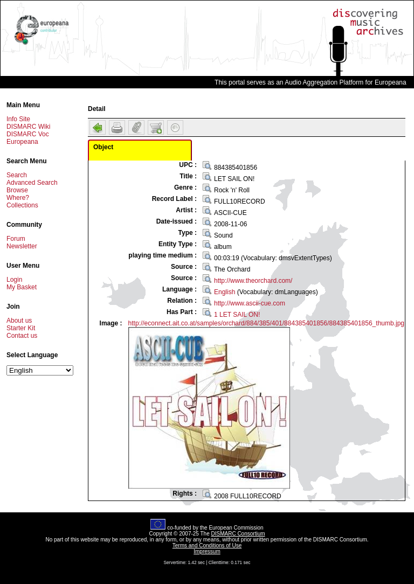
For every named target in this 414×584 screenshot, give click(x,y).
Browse (17, 190)
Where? (17, 197)
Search (16, 175)
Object (103, 147)
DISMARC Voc (27, 134)
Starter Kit (20, 328)
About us (19, 320)
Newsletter (21, 246)
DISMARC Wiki (28, 126)
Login (14, 279)
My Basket (21, 287)
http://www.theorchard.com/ (253, 280)
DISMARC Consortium (238, 534)
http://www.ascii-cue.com (249, 303)
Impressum (207, 551)
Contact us (21, 335)
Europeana (22, 141)
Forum (15, 238)
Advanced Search (32, 182)
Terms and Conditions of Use (207, 545)
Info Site (18, 119)
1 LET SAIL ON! (237, 314)
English (224, 292)
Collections (22, 205)
